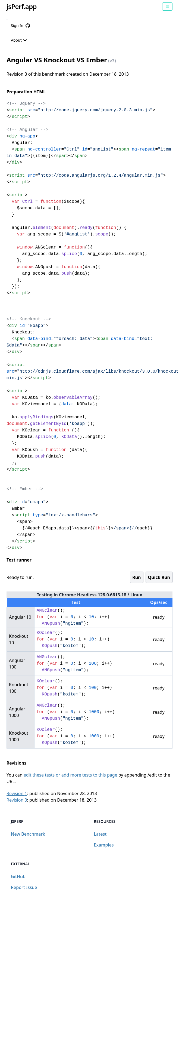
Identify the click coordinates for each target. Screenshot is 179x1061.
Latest (100, 834)
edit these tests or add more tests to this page (70, 775)
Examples (104, 845)
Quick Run (159, 577)
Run (136, 577)
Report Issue (24, 887)
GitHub (18, 876)
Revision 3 (17, 800)
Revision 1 (17, 793)
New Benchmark (28, 834)
